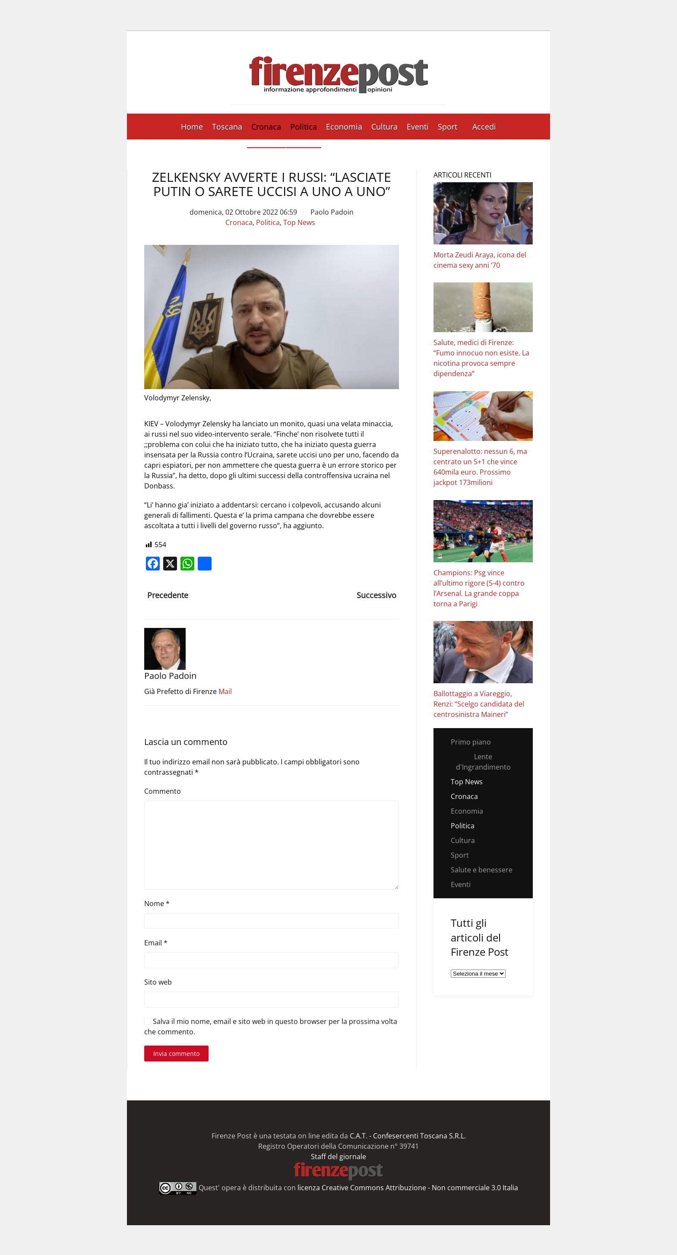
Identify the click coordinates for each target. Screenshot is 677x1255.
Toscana (227, 126)
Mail (225, 691)
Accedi (484, 126)
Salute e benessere (481, 870)
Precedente (167, 595)
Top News (299, 222)
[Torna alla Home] (338, 72)
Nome (157, 903)
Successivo (376, 595)
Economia (344, 126)
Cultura (384, 126)
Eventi (418, 126)
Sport (447, 126)
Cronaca (266, 126)
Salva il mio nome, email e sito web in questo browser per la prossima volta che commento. (270, 1026)
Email (156, 943)
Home (192, 126)
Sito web (158, 982)
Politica (303, 126)
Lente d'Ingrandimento (483, 762)
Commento (162, 791)
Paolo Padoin (332, 212)
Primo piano (471, 742)
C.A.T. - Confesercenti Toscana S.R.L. (408, 1136)
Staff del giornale (338, 1156)
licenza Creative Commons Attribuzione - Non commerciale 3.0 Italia (407, 1187)
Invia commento (176, 1053)
